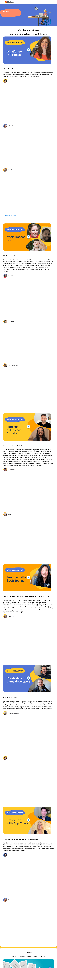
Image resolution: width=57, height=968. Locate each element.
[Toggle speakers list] (12, 215)
